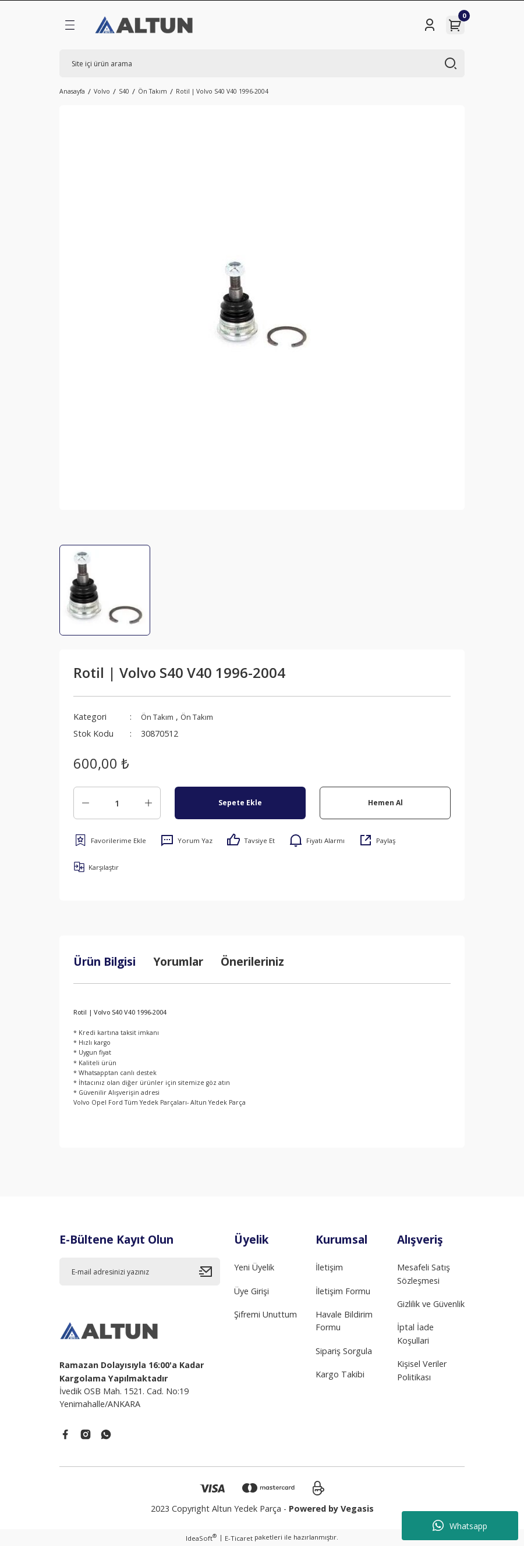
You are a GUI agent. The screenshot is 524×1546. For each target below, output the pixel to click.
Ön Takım (159, 716)
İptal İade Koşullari (415, 1333)
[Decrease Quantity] (85, 803)
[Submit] (209, 1272)
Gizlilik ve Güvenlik (431, 1303)
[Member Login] (429, 25)
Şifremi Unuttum (265, 1314)
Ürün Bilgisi (104, 961)
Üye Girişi (251, 1291)
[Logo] (144, 25)
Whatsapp (460, 1525)
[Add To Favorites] (109, 840)
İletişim (329, 1267)
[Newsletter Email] (139, 1272)
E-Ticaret (239, 1538)
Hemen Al (385, 803)
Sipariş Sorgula (344, 1350)
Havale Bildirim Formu (344, 1321)
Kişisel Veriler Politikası (422, 1370)
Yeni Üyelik (254, 1267)
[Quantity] (117, 803)
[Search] (262, 63)
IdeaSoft (201, 1538)
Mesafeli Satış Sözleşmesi (423, 1274)
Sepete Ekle (240, 803)
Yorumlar (178, 961)
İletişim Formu (343, 1291)
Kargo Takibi (340, 1374)
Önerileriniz (252, 961)
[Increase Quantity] (148, 803)
